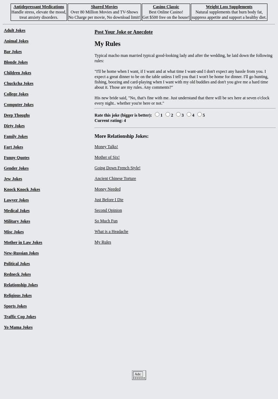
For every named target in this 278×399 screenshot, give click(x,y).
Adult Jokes (14, 30)
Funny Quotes (16, 157)
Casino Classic (166, 6)
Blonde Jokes (16, 62)
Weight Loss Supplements (229, 6)
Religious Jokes (18, 295)
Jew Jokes (13, 178)
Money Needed (108, 189)
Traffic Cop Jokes (20, 316)
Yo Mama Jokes (18, 327)
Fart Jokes (13, 147)
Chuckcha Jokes (19, 83)
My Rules (103, 242)
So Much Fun (106, 220)
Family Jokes (16, 136)
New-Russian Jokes (21, 253)
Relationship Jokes (21, 284)
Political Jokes (17, 263)
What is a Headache (111, 231)
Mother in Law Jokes (23, 242)
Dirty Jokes (14, 125)
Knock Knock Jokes (22, 189)
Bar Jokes (13, 51)
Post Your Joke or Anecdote (124, 32)
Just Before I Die (109, 199)
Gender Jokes (16, 168)
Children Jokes (17, 72)
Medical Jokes (17, 210)
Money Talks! (106, 146)
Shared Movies (104, 6)
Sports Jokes (15, 306)
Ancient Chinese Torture (115, 178)
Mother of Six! (107, 157)
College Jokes (16, 94)
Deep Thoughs (17, 115)
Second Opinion (108, 210)
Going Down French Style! (117, 167)
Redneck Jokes (17, 274)
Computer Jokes (19, 104)
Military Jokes (17, 221)
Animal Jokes (16, 41)
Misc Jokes (14, 231)
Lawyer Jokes (16, 200)
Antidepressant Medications (38, 6)
